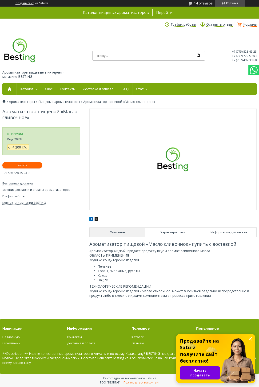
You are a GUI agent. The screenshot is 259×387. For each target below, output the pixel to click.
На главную (11, 337)
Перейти (164, 12)
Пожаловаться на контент (141, 382)
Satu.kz (151, 378)
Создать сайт (25, 3)
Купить (22, 165)
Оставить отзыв (219, 24)
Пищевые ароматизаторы (59, 102)
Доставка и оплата (98, 89)
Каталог (26, 89)
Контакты (68, 89)
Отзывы (137, 343)
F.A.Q (125, 89)
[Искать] (198, 55)
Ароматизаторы (22, 102)
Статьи (141, 89)
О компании (11, 343)
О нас (48, 89)
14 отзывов (203, 3)
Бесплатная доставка (17, 183)
